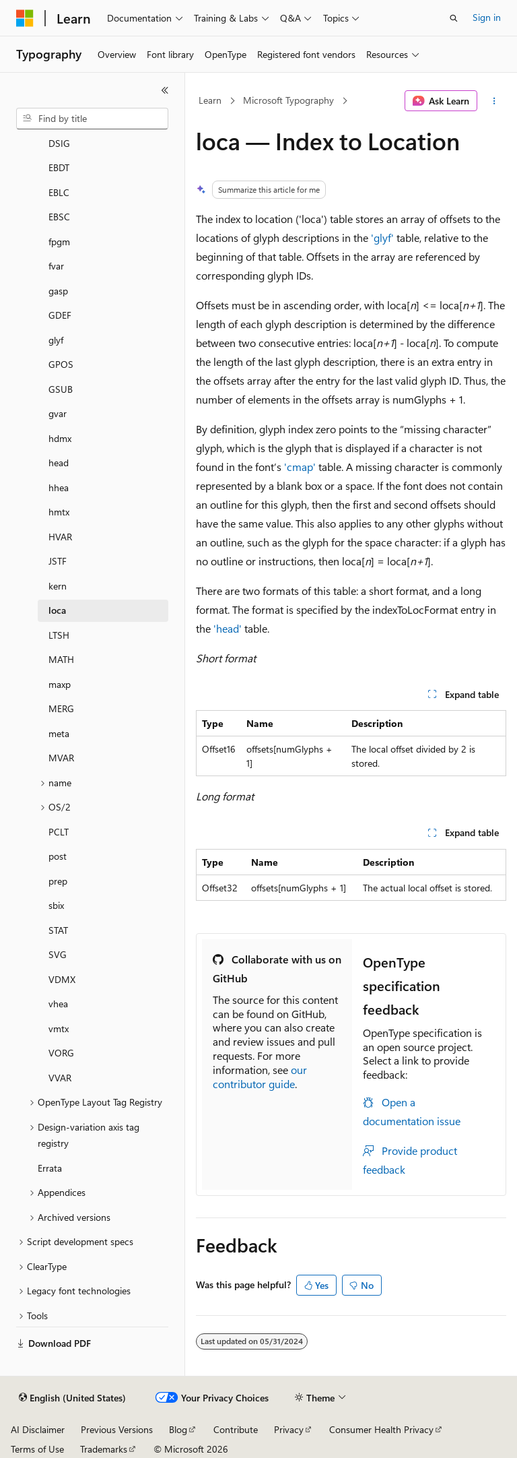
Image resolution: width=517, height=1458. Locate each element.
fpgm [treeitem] (59, 241)
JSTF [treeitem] (57, 560)
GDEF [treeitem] (59, 315)
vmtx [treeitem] (58, 1028)
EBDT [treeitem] (58, 167)
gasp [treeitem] (58, 290)
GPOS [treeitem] (60, 364)
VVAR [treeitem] (59, 1077)
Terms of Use (37, 1449)
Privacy (289, 1429)
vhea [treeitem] (58, 1003)
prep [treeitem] (57, 881)
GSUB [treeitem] (60, 389)
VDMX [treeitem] (61, 979)
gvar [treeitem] (57, 413)
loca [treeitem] (57, 610)
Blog (178, 1429)
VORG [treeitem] (61, 1052)
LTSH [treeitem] (58, 635)
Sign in (487, 17)
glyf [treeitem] (55, 340)
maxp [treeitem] (59, 684)
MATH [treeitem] (61, 659)
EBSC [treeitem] (59, 216)
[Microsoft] (25, 18)
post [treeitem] (57, 856)
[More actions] (494, 101)
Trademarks (103, 1449)
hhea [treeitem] (58, 487)
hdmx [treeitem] (59, 438)
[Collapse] (165, 90)
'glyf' (382, 237)
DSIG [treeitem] (59, 143)
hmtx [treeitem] (58, 511)
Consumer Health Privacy (381, 1429)
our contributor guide (260, 1077)
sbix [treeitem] (56, 905)
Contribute (235, 1429)
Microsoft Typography (288, 100)
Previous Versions (117, 1429)
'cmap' (300, 466)
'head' (227, 628)
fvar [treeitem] (56, 265)
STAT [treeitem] (58, 930)
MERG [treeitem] (61, 708)
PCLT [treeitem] (58, 831)
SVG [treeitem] (57, 954)
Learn (210, 100)
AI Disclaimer (38, 1429)
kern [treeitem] (57, 585)
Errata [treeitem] (50, 1168)
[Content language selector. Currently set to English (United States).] (72, 1398)
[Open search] (453, 18)
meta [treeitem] (58, 733)
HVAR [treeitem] (60, 536)
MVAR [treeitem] (61, 757)
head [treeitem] (58, 462)
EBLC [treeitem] (58, 192)
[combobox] (92, 118)
